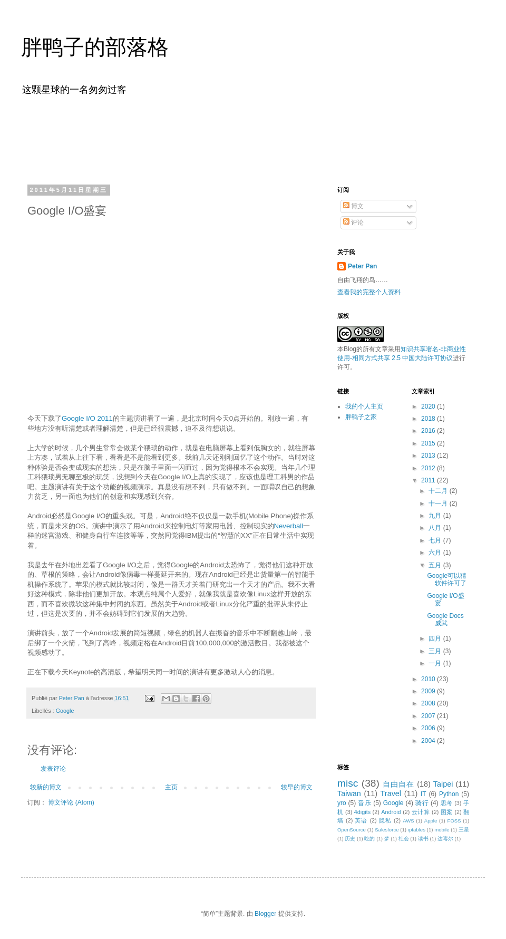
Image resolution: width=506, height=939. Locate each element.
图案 (447, 812)
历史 (350, 838)
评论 (353, 222)
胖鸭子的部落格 (95, 47)
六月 (436, 552)
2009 (429, 691)
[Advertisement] (253, 138)
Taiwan (349, 793)
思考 (447, 803)
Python (449, 794)
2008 (429, 703)
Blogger (265, 913)
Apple (430, 821)
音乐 (364, 803)
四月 (436, 638)
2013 (429, 455)
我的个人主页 (364, 406)
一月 (436, 663)
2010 (429, 679)
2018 (429, 418)
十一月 (439, 503)
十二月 (439, 491)
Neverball (289, 526)
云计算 (421, 812)
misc (347, 783)
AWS (408, 821)
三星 (464, 829)
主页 (171, 787)
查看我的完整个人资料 (369, 292)
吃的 (369, 838)
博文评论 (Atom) (71, 802)
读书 (423, 838)
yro (341, 803)
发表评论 (53, 768)
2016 (429, 430)
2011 (429, 480)
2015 (429, 443)
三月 (436, 651)
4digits (362, 812)
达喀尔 (445, 838)
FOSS (454, 821)
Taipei (443, 784)
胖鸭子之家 (361, 417)
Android (391, 812)
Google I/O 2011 (87, 418)
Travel (391, 793)
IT (423, 794)
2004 (429, 740)
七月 (436, 540)
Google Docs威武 (445, 619)
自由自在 (398, 784)
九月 (436, 515)
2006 (429, 728)
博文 (353, 206)
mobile (441, 829)
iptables (416, 829)
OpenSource (351, 829)
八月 (436, 527)
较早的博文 (297, 787)
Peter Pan (362, 266)
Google (65, 711)
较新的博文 (46, 787)
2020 (429, 406)
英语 (361, 820)
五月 (436, 565)
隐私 (385, 820)
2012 (429, 468)
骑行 (422, 803)
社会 (403, 838)
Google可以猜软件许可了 (446, 579)
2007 (429, 716)
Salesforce (386, 829)
